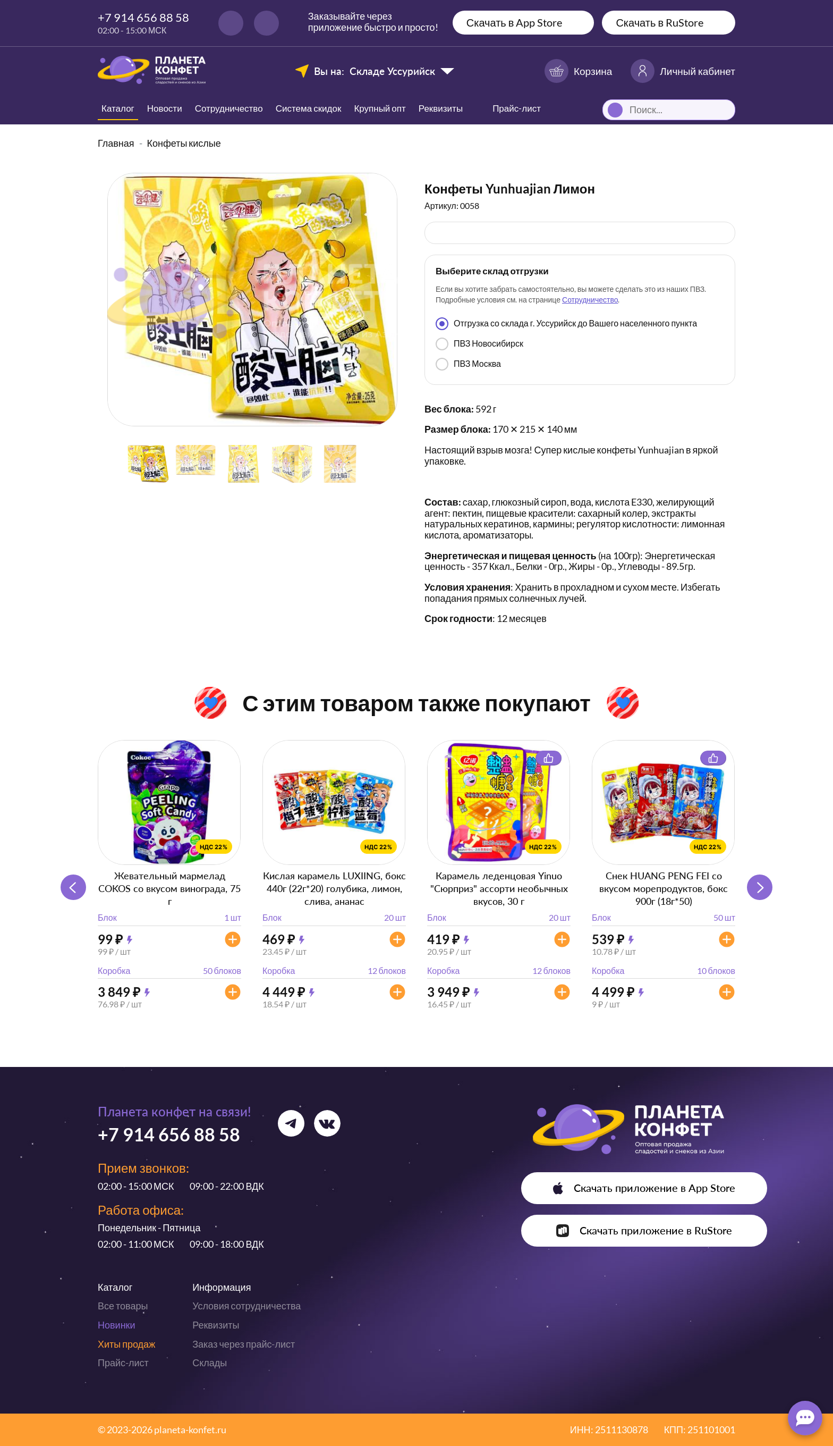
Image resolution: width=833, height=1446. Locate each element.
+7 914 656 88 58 (143, 17)
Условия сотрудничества (246, 1306)
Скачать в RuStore (659, 22)
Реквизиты (441, 108)
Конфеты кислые (184, 143)
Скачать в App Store (514, 22)
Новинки (116, 1325)
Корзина (578, 71)
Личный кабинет (683, 71)
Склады (209, 1362)
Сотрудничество (229, 108)
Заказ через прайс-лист (243, 1344)
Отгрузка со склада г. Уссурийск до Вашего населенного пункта (566, 323)
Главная (116, 143)
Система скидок (309, 108)
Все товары (123, 1306)
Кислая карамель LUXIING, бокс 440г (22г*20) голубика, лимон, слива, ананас (334, 888)
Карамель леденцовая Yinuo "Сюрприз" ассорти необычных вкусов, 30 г (499, 888)
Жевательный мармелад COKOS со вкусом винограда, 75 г (169, 888)
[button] (759, 887)
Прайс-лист (123, 1362)
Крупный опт (379, 108)
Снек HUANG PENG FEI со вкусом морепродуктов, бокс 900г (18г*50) (663, 888)
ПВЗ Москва (468, 364)
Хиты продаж (126, 1344)
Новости (164, 108)
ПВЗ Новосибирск (479, 344)
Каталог (117, 108)
